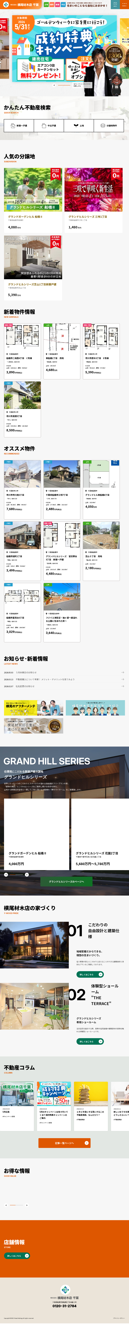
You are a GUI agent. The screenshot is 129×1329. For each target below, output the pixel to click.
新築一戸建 (22, 125)
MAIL (115, 6)
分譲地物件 (112, 125)
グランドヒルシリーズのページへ (66, 887)
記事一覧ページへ (64, 1148)
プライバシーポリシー (119, 1323)
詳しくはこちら (86, 980)
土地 (82, 125)
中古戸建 (52, 125)
